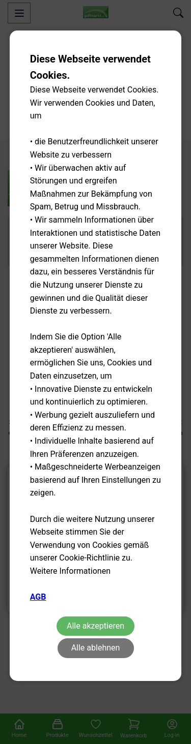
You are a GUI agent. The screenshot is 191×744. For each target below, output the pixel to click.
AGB (38, 597)
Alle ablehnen (95, 648)
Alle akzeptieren (95, 626)
